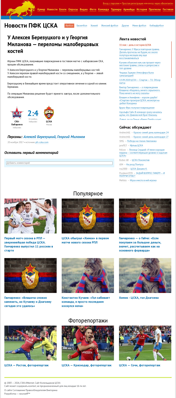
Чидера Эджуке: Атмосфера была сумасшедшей (136, 74)
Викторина (52, 390)
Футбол (69, 25)
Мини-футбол (139, 25)
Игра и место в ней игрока (143, 180)
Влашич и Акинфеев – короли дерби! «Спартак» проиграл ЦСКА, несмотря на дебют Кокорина (139, 100)
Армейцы (129, 9)
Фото (93, 9)
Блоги (62, 9)
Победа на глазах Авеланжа (141, 141)
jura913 (123, 145)
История (142, 9)
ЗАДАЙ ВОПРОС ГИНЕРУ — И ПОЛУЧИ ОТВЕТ (142, 175)
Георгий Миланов (71, 136)
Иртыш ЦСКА (136, 145)
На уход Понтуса (134, 164)
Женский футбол (109, 25)
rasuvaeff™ (24, 393)
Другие (125, 25)
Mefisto (123, 180)
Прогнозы (155, 9)
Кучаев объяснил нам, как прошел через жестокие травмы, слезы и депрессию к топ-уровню (139, 65)
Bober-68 (124, 160)
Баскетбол (82, 25)
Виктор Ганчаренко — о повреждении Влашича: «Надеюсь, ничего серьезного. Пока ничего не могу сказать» (139, 90)
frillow (122, 149)
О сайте (8, 390)
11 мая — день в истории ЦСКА (135, 44)
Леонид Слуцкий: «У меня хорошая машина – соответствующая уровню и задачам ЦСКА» (143, 152)
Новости (52, 9)
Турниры (116, 9)
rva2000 (123, 168)
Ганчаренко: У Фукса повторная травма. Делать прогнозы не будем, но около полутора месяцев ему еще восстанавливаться (139, 54)
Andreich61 (124, 132)
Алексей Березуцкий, (40, 136)
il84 (121, 164)
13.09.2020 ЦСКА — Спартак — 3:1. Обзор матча (139, 81)
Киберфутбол (157, 25)
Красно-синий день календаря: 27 (151, 136)
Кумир (41, 9)
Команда (103, 9)
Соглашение (19, 390)
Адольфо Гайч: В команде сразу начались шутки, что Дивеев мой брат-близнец (140, 114)
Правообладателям (36, 390)
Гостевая (168, 9)
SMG (121, 141)
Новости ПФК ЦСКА (31, 25)
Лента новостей (132, 38)
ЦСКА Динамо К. (139, 168)
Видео (84, 9)
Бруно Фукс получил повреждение (137, 107)
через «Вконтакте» (163, 3)
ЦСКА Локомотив (141, 160)
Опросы (73, 9)
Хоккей (94, 25)
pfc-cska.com (42, 142)
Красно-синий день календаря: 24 (151, 132)
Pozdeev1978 (126, 173)
